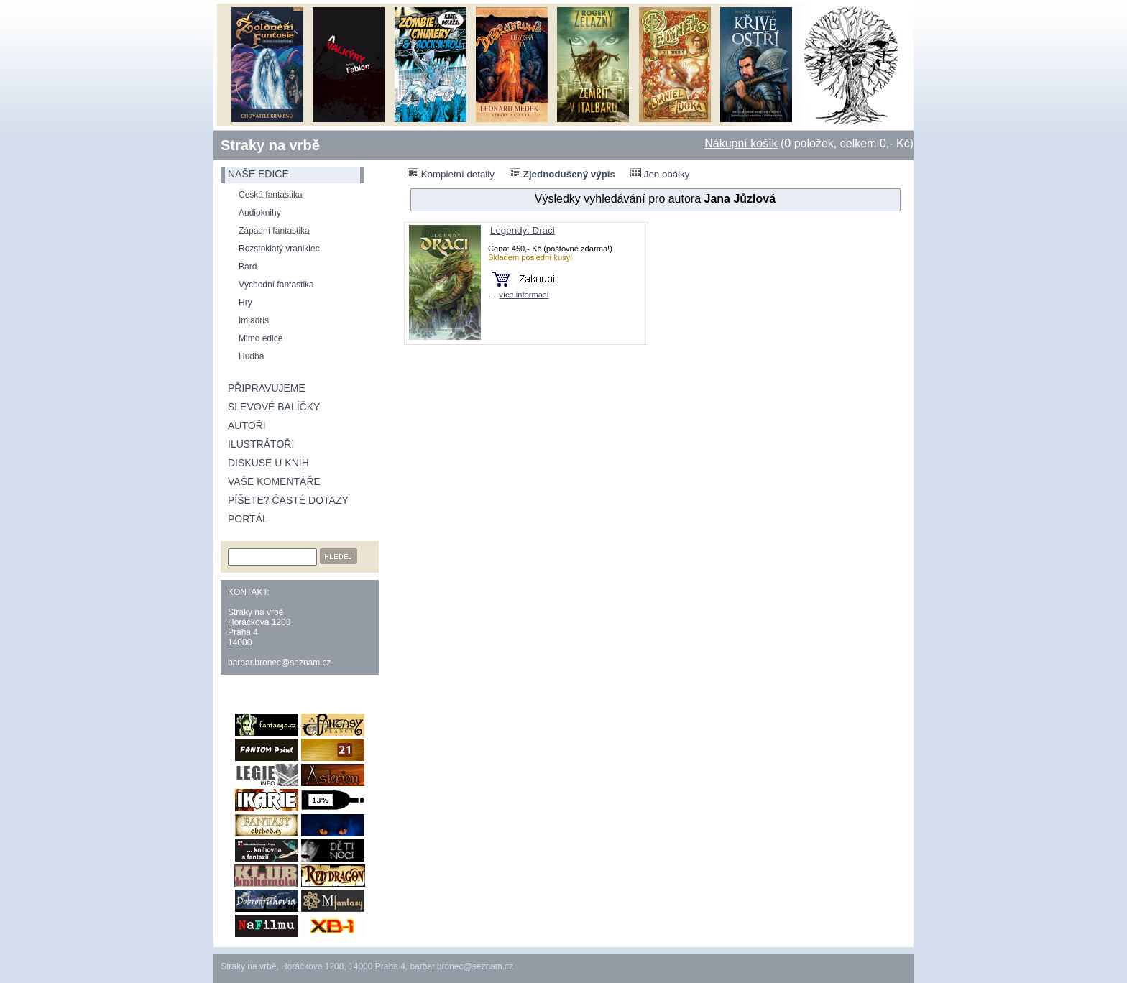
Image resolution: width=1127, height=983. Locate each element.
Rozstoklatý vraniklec (279, 249)
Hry (245, 302)
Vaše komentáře (274, 481)
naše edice (258, 174)
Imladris (254, 320)
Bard (248, 267)
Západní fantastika (274, 231)
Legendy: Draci (522, 230)
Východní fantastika (276, 285)
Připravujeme (266, 388)
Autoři (247, 425)
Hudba (251, 356)
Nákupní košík (740, 143)
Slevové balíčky (274, 406)
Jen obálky (659, 174)
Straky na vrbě (270, 145)
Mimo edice (260, 338)
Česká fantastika (271, 195)
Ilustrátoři (261, 444)
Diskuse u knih (268, 463)
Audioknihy (260, 213)
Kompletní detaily (451, 174)
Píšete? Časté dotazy (288, 500)
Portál (248, 519)
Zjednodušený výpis (562, 174)
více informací (523, 294)
